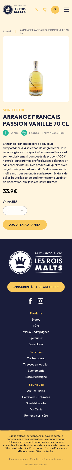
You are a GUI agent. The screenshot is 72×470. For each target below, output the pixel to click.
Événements (36, 370)
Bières (36, 319)
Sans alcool (36, 344)
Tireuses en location (36, 364)
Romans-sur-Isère (36, 415)
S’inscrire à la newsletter (36, 287)
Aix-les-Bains (36, 390)
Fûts (36, 325)
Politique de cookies (36, 464)
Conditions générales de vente (46, 459)
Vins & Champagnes (36, 331)
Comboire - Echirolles (36, 396)
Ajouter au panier (25, 225)
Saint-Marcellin (36, 403)
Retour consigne (36, 376)
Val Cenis (36, 409)
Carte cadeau (36, 358)
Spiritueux (36, 337)
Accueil (7, 31)
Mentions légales (18, 459)
